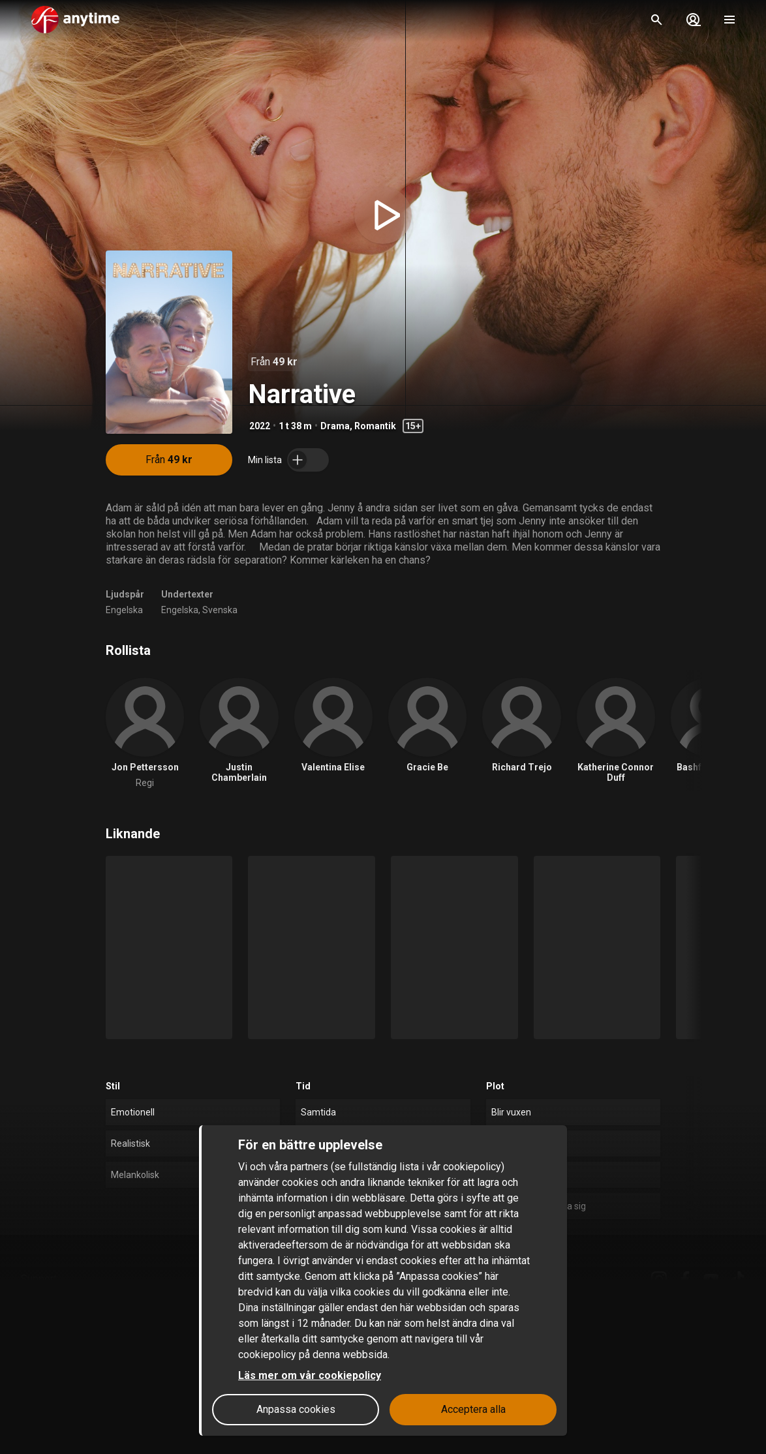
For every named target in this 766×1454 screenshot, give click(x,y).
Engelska (124, 610)
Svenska (219, 610)
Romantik (375, 426)
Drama (335, 426)
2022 (259, 426)
